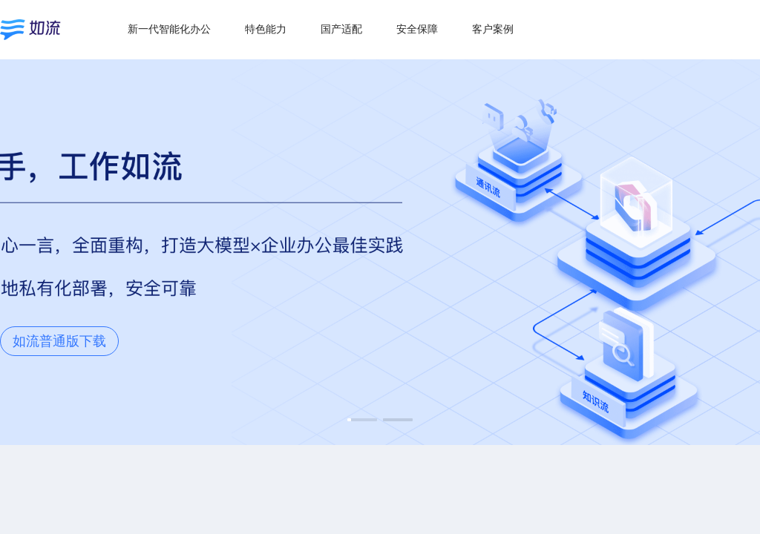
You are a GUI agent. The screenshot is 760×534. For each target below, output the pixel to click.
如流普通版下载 (59, 341)
